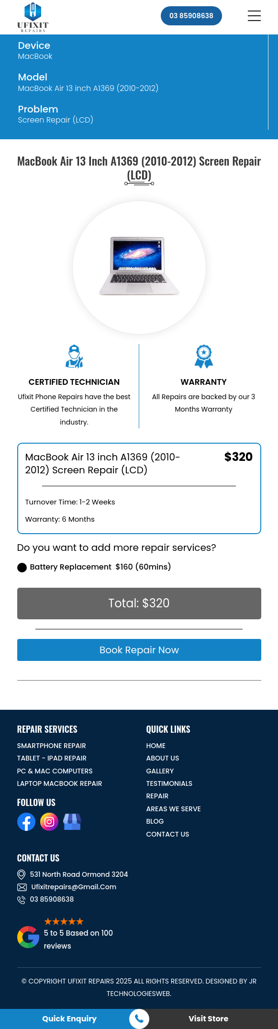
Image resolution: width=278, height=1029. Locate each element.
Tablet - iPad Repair (52, 758)
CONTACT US (167, 834)
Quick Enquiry (69, 1018)
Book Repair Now (138, 650)
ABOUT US (162, 758)
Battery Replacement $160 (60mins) (94, 566)
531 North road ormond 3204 (72, 874)
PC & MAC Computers (55, 771)
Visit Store (208, 1018)
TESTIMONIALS (169, 783)
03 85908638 (191, 16)
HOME (156, 745)
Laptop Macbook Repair (59, 783)
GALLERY (160, 771)
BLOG (155, 821)
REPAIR (157, 796)
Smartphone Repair (51, 745)
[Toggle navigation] (255, 17)
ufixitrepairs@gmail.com (67, 887)
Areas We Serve (173, 809)
